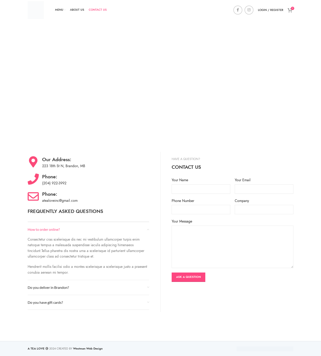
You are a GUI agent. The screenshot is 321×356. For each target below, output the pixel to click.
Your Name (180, 180)
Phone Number (183, 200)
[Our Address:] (33, 161)
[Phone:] (33, 179)
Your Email (243, 180)
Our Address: (56, 159)
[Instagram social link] (249, 10)
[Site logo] (36, 9)
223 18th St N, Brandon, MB (63, 166)
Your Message (182, 221)
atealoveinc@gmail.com (60, 200)
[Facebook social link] (237, 10)
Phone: (49, 176)
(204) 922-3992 (54, 183)
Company (242, 200)
